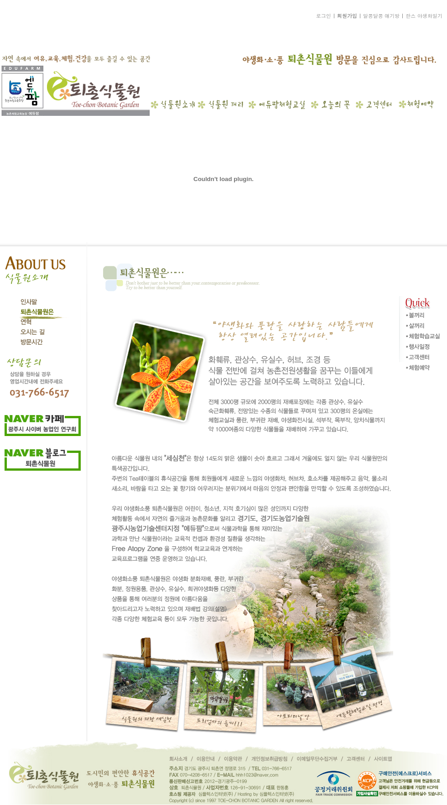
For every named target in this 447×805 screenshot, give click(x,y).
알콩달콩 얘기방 (381, 15)
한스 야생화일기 (423, 15)
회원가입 (347, 15)
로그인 (323, 15)
